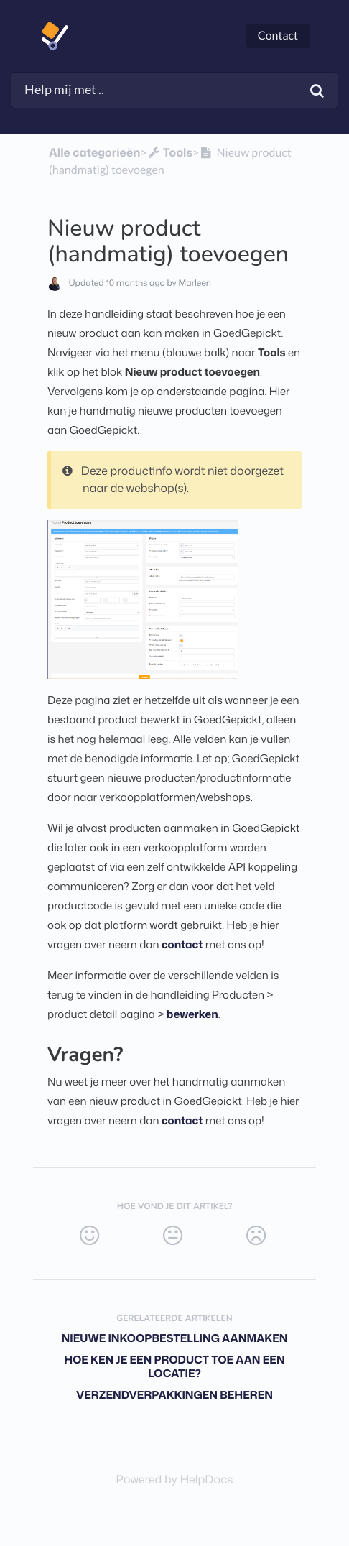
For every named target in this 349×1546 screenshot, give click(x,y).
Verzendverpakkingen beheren (174, 1394)
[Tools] (169, 153)
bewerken (192, 1014)
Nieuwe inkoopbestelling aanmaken (175, 1338)
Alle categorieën (94, 153)
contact (182, 944)
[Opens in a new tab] (174, 1480)
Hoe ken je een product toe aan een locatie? (174, 1366)
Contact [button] (278, 35)
